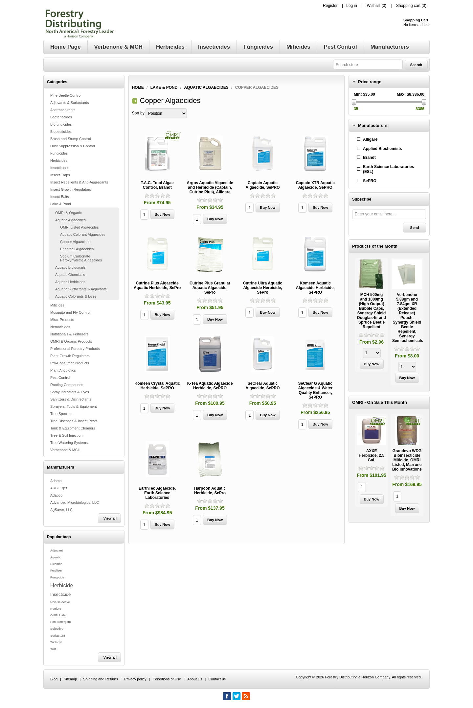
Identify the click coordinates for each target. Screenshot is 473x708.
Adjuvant (56, 550)
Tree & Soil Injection (66, 435)
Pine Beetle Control (65, 95)
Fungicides (59, 153)
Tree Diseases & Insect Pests (74, 421)
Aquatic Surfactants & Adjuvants (81, 289)
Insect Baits (59, 197)
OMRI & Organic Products (71, 341)
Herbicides (58, 160)
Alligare (370, 139)
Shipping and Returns (100, 679)
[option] (371, 315)
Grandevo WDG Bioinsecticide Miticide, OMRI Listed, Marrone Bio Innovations (407, 460)
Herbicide (61, 585)
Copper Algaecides (75, 242)
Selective (56, 628)
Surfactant (57, 635)
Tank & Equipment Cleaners (72, 428)
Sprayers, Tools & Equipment (73, 406)
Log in (351, 5)
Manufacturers (373, 125)
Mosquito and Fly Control (70, 312)
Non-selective (60, 602)
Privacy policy (135, 679)
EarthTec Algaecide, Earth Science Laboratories (157, 493)
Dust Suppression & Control (72, 146)
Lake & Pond (60, 204)
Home (138, 87)
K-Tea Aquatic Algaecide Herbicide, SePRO (210, 385)
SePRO (369, 181)
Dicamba (56, 564)
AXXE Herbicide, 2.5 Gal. (371, 455)
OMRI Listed (58, 615)
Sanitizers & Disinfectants (70, 399)
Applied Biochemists (382, 148)
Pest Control (60, 377)
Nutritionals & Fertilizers (69, 334)
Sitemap (70, 679)
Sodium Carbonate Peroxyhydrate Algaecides (81, 258)
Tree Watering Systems (69, 443)
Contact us (217, 679)
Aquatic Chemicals (70, 275)
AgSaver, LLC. (62, 510)
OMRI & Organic (68, 213)
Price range (369, 81)
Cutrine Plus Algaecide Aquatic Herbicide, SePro (157, 285)
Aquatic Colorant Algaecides (82, 234)
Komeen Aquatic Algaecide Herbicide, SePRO (315, 288)
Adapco (56, 495)
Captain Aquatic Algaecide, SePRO (262, 185)
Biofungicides (61, 124)
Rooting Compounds (66, 385)
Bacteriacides (61, 117)
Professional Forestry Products (75, 349)
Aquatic (55, 557)
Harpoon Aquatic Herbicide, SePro (210, 490)
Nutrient (55, 608)
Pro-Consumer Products (69, 363)
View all (110, 518)
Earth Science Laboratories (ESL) (388, 169)
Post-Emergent (60, 621)
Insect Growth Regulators (70, 189)
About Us (194, 679)
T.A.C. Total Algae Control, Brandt (157, 185)
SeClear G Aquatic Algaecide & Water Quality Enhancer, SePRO (315, 390)
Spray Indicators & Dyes (69, 392)
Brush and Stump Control (70, 139)
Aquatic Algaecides (70, 220)
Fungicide (57, 577)
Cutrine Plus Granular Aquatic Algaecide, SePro (210, 288)
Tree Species (60, 414)
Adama (56, 481)
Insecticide (60, 594)
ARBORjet (58, 488)
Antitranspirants (62, 110)
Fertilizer (56, 570)
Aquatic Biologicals (70, 267)
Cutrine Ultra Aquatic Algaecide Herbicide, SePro (262, 288)
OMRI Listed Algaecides (79, 227)
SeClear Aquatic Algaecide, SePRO (262, 385)
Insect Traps (60, 175)
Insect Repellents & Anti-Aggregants (79, 182)
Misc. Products (62, 320)
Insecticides (59, 168)
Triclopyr (56, 642)
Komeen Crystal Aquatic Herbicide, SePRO (157, 385)
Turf (53, 649)
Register (330, 5)
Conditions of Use (166, 679)
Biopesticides (61, 132)
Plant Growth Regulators (70, 356)
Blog (53, 679)
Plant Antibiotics (63, 370)
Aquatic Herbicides (70, 282)
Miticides (57, 305)
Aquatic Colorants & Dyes (75, 296)
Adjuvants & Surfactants (69, 103)
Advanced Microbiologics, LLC (74, 502)
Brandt (369, 157)
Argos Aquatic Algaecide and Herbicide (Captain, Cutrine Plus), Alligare (210, 187)
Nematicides (60, 327)
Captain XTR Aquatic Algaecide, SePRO (315, 185)
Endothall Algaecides (77, 249)
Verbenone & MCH (65, 450)
